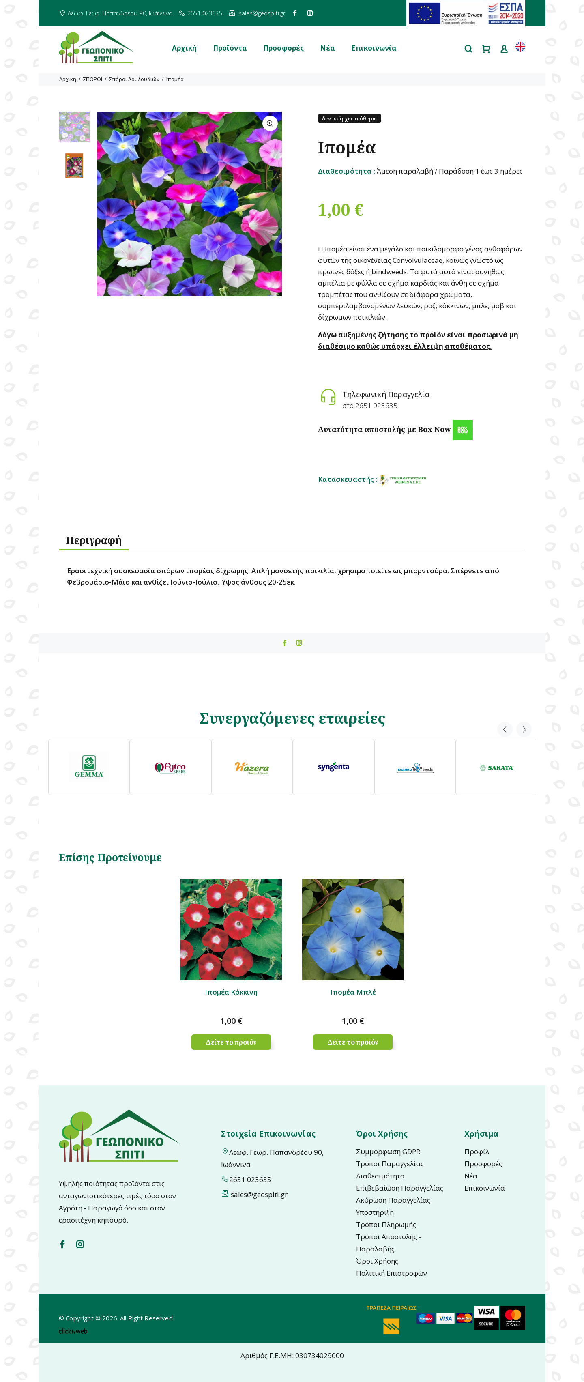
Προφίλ (476, 1151)
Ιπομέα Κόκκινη (231, 992)
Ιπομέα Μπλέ (353, 992)
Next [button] (524, 729)
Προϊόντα (230, 48)
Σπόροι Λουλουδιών (134, 79)
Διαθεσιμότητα (380, 1175)
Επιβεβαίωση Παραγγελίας (399, 1188)
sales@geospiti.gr (262, 13)
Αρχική (184, 48)
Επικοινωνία (374, 48)
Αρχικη (67, 79)
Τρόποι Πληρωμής (386, 1224)
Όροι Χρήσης (377, 1261)
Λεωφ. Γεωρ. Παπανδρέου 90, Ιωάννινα (120, 13)
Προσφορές (283, 48)
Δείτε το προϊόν (231, 1042)
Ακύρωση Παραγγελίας (393, 1200)
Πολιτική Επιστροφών (391, 1273)
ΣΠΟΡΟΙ (92, 79)
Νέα (327, 48)
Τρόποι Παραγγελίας (390, 1163)
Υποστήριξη (375, 1212)
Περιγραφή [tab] (94, 540)
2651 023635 (204, 13)
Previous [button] (505, 729)
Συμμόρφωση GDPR (388, 1151)
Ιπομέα (175, 79)
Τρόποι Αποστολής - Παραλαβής (388, 1242)
